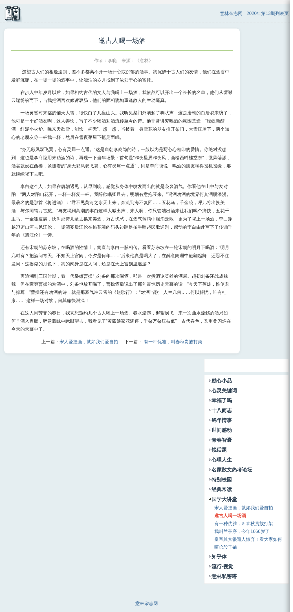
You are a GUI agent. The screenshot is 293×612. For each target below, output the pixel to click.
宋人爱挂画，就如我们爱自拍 (89, 341)
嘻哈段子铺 (225, 547)
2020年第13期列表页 (268, 13)
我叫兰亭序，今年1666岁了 (242, 531)
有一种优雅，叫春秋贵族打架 (173, 341)
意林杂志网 (231, 13)
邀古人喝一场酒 (230, 515)
